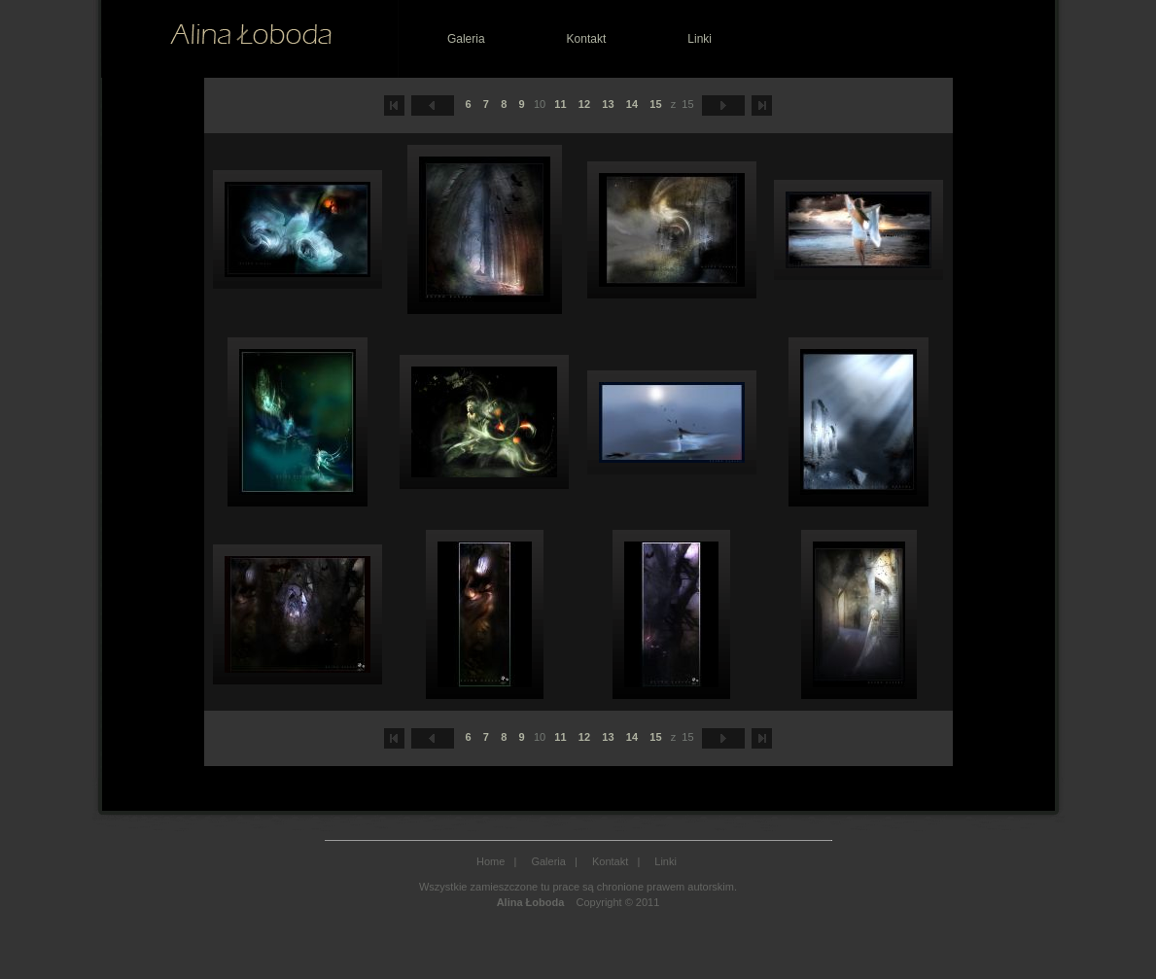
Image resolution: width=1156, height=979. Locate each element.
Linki (699, 39)
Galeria (466, 39)
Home (490, 861)
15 (655, 104)
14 (632, 104)
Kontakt (587, 39)
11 (560, 104)
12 (584, 104)
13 (607, 104)
